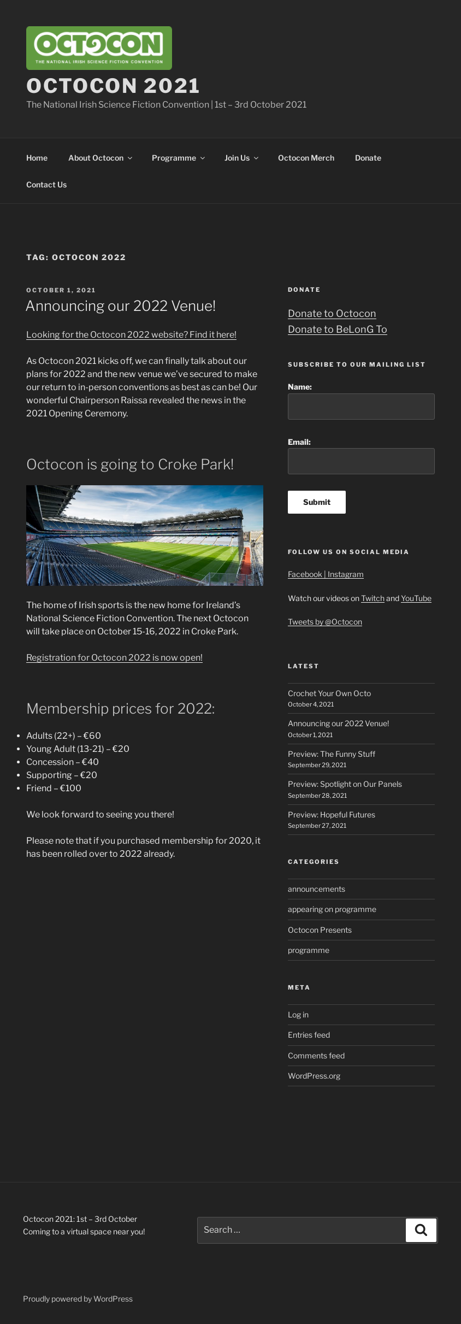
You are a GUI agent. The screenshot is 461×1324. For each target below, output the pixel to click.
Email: (361, 456)
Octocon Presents (320, 929)
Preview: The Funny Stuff (331, 753)
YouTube (416, 598)
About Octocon (101, 157)
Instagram (346, 574)
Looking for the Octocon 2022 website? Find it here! (131, 334)
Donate (368, 157)
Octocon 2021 (113, 86)
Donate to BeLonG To (337, 329)
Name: (361, 401)
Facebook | (308, 574)
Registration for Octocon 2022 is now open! (114, 657)
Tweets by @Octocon (325, 621)
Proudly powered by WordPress (78, 1298)
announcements (316, 888)
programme (308, 950)
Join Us (242, 157)
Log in (298, 1014)
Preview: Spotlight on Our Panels (345, 783)
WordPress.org (314, 1075)
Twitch (373, 598)
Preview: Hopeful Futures (331, 814)
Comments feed (316, 1055)
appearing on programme (332, 909)
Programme (179, 157)
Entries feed (309, 1034)
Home (37, 157)
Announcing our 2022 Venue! (120, 305)
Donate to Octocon (332, 313)
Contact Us (46, 184)
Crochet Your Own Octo (329, 693)
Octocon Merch (306, 157)
